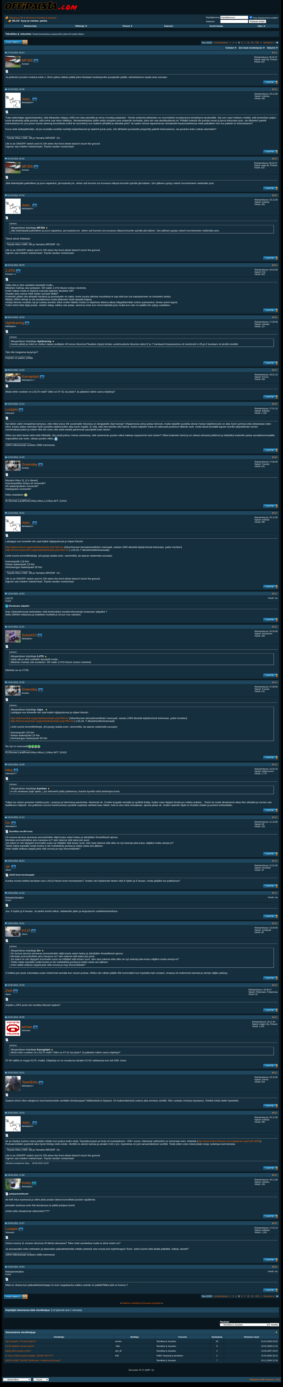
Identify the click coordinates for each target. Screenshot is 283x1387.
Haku (261, 26)
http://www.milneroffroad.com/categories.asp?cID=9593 (229, 1141)
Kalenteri (168, 26)
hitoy (9, 770)
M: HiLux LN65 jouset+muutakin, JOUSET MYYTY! (29, 1356)
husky (26, 1183)
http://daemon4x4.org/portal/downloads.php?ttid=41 (34, 547)
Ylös (278, 1379)
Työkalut (229, 48)
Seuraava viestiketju (151, 1303)
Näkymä (271, 48)
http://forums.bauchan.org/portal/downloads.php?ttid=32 (36, 550)
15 (248, 42)
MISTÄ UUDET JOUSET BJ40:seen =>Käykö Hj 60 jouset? (33, 1360)
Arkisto (270, 1379)
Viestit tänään (216, 26)
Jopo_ (27, 99)
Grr (8, 823)
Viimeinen (268, 42)
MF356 (27, 60)
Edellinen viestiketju (131, 1303)
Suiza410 (29, 635)
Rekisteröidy (30, 26)
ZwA (8, 991)
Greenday (29, 464)
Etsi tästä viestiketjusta (250, 48)
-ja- (8, 866)
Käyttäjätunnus (213, 17)
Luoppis (11, 409)
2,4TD (10, 271)
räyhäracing (14, 323)
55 (252, 42)
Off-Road (30, 18)
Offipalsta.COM (16, 18)
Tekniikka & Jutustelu (46, 18)
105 (257, 42)
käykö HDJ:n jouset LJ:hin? (18, 1351)
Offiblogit (81, 26)
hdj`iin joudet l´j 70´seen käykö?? (20, 1341)
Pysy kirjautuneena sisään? (264, 18)
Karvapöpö (30, 376)
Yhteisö (127, 26)
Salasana (210, 21)
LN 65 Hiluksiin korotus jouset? (19, 1346)
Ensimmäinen (221, 42)
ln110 (26, 930)
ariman (26, 1027)
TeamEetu (30, 1082)
